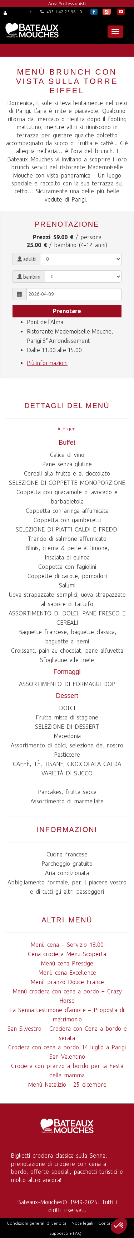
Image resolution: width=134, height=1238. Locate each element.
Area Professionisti (67, 3)
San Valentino (67, 1056)
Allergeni (67, 428)
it (30, 11)
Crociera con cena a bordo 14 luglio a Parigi (67, 1047)
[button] (119, 1225)
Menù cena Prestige (67, 963)
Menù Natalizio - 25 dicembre (67, 1084)
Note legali (82, 1223)
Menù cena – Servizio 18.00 (67, 944)
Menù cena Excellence (67, 972)
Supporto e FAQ (65, 1233)
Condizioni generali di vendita (36, 1223)
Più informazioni (47, 363)
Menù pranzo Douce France (67, 982)
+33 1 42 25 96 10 (61, 11)
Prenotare (67, 311)
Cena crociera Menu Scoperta (67, 954)
